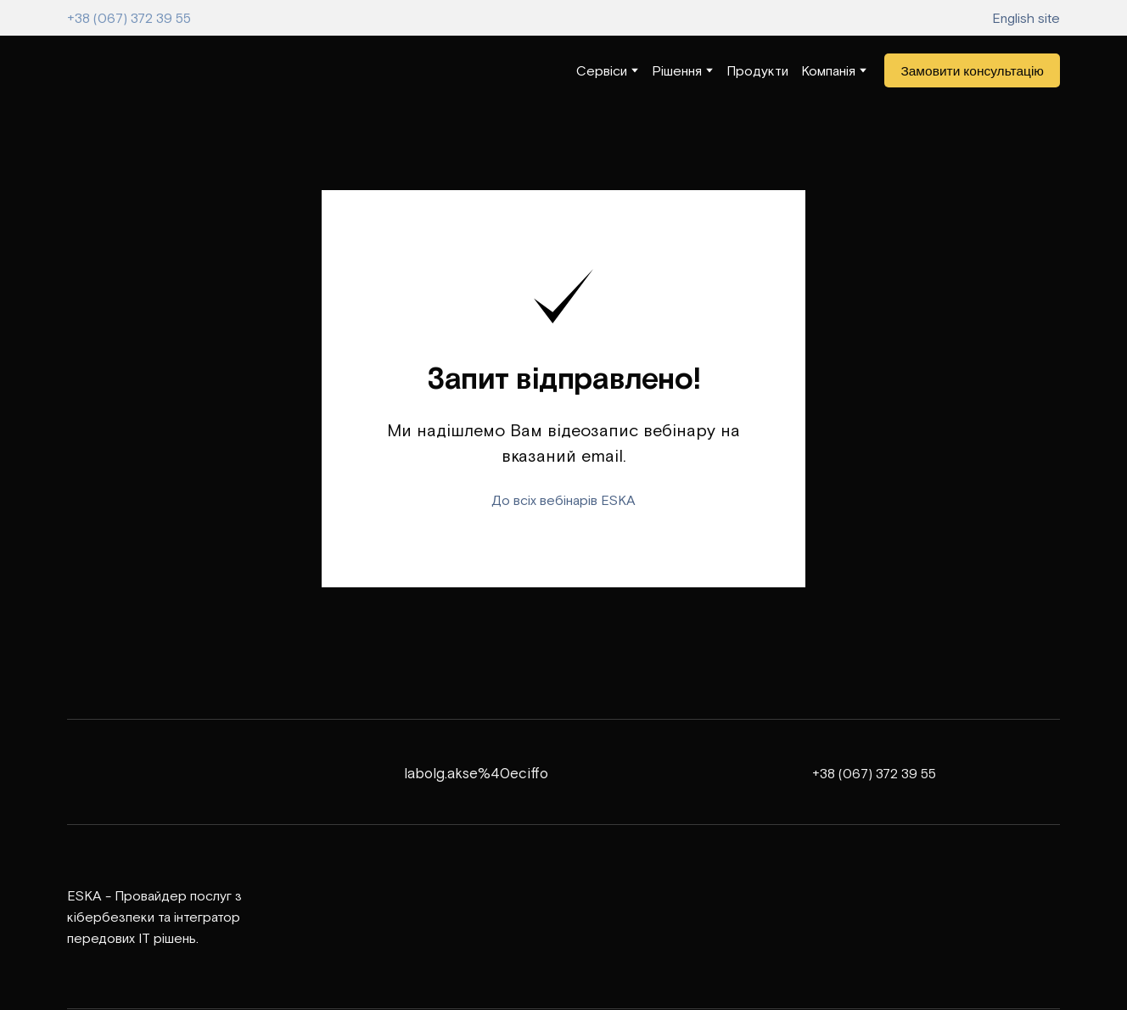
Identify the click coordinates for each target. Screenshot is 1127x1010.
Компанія (828, 70)
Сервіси (601, 70)
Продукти (757, 70)
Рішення (677, 70)
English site (1026, 17)
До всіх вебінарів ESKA (563, 500)
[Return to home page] (117, 70)
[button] (972, 70)
